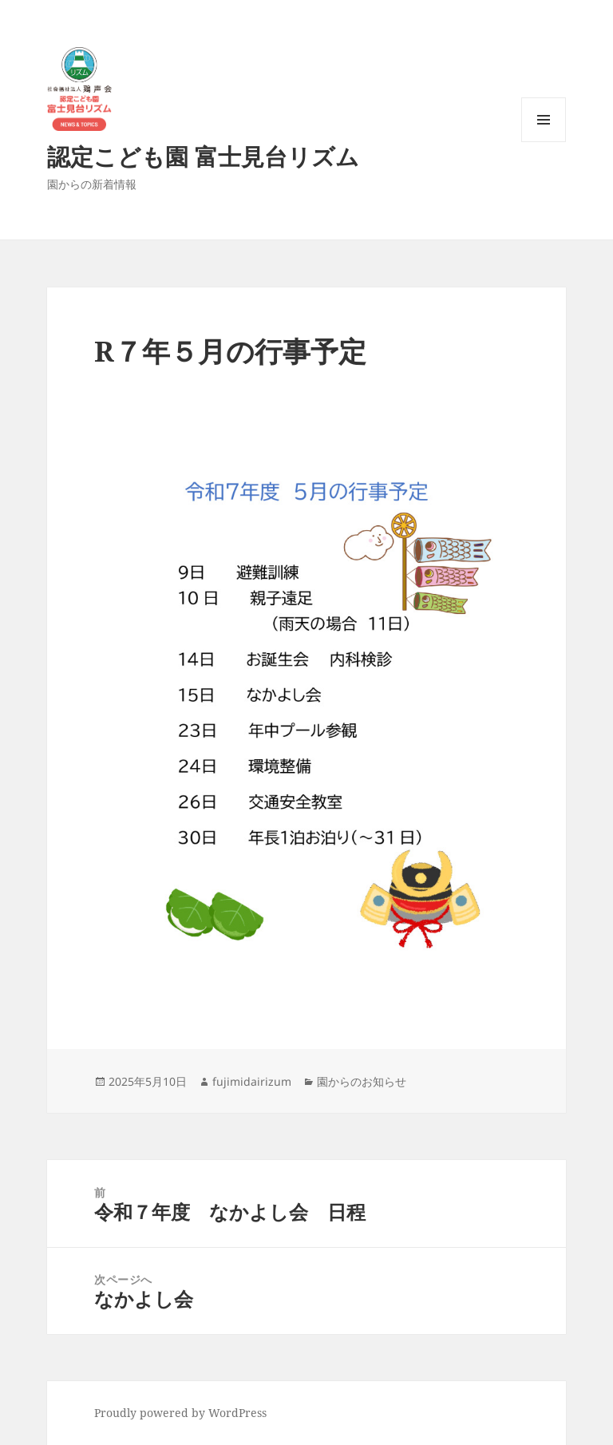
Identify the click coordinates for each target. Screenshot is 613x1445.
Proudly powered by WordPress (180, 1412)
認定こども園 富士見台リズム (203, 156)
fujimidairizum (251, 1081)
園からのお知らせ (361, 1081)
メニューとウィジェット (543, 141)
